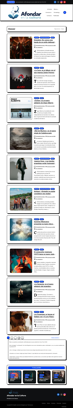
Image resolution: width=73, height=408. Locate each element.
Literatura (48, 12)
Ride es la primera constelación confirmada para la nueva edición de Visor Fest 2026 (28, 341)
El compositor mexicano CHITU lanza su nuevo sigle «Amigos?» (44, 253)
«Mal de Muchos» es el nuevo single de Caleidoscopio (43, 132)
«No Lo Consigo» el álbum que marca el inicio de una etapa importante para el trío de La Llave (30, 349)
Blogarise (23, 404)
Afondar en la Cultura (16, 394)
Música (56, 9)
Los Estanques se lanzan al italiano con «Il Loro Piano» (44, 314)
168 (19, 337)
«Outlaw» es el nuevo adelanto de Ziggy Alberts (44, 101)
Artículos (49, 9)
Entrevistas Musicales (44, 37)
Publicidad (56, 15)
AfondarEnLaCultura (39, 45)
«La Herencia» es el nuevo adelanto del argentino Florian (44, 285)
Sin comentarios (39, 47)
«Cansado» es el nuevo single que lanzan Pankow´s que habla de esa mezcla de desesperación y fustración (33, 352)
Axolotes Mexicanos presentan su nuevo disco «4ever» (43, 223)
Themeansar (30, 404)
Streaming (56, 12)
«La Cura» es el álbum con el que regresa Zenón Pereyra (45, 71)
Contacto (49, 15)
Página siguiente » (55, 336)
